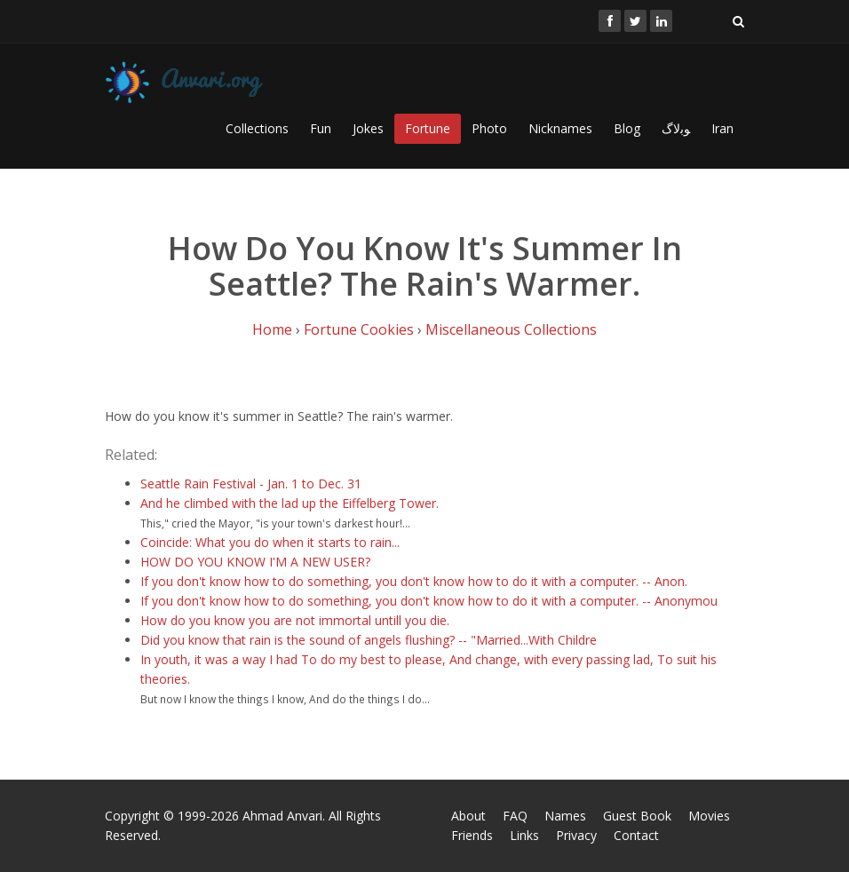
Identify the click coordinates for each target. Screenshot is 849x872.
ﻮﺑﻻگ (676, 128)
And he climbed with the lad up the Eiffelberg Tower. (289, 503)
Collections (257, 128)
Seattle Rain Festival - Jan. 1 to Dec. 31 (250, 483)
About (468, 815)
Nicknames (560, 128)
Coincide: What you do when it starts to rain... (270, 542)
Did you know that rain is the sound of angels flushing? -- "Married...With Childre (368, 639)
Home (272, 329)
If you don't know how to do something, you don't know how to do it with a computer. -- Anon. (413, 581)
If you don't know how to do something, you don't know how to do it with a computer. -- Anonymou (429, 600)
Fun (320, 128)
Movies (709, 815)
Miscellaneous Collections (511, 329)
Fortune (427, 128)
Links (524, 835)
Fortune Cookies (359, 329)
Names (565, 815)
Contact (636, 835)
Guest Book (637, 815)
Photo (489, 128)
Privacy (576, 835)
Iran (722, 128)
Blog (627, 128)
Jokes (368, 128)
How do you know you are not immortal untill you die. (294, 620)
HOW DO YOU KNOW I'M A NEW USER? (255, 561)
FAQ (515, 815)
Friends (472, 835)
